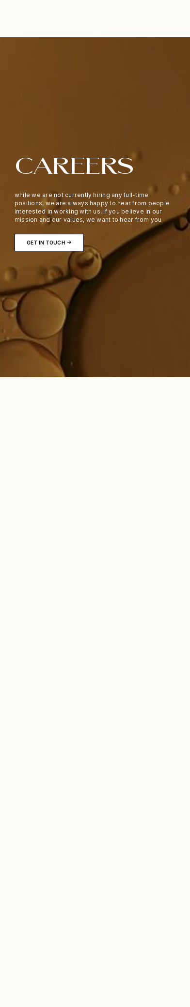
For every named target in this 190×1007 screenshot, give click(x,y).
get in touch (46, 242)
